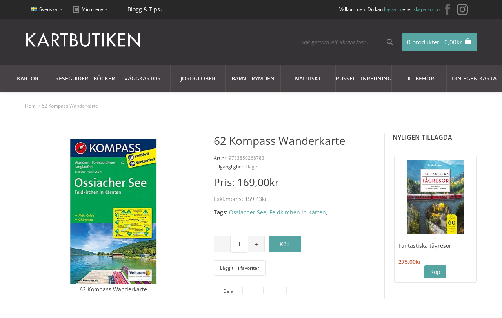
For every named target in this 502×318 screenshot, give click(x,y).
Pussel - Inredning (363, 78)
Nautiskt (308, 78)
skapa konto (426, 9)
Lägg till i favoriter (239, 268)
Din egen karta (474, 78)
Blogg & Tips (143, 9)
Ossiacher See (247, 212)
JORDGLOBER (197, 78)
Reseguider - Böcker (85, 78)
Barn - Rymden (253, 78)
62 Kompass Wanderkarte (70, 105)
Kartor (27, 78)
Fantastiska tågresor (424, 245)
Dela (228, 291)
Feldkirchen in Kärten (297, 212)
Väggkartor (142, 78)
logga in (392, 9)
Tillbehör (419, 78)
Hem (30, 105)
